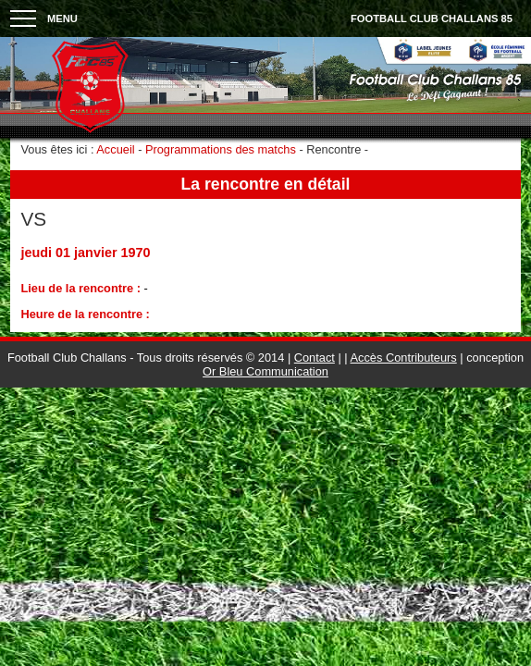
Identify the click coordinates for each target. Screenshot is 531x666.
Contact (314, 357)
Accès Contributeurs (404, 357)
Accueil (115, 149)
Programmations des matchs (220, 149)
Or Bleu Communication (265, 371)
